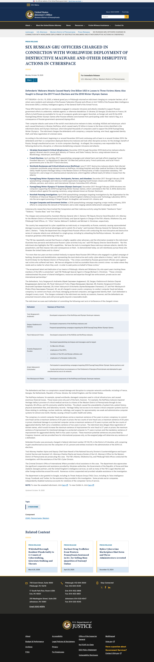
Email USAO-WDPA (37, 607)
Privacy (55, 647)
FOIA (27, 652)
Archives (28, 647)
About (27, 636)
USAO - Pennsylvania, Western (37, 518)
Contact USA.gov (113, 653)
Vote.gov (110, 642)
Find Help (125, 12)
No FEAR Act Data (86, 645)
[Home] (42, 19)
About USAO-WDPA (112, 12)
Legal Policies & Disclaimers (63, 642)
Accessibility (57, 636)
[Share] (31, 80)
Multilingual (110, 636)
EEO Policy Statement (88, 650)
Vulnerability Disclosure (88, 655)
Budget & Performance (34, 642)
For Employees (58, 652)
